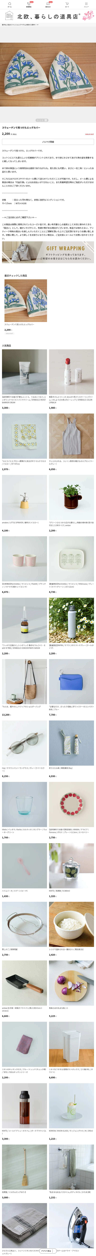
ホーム (10, 7)
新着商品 (28, 7)
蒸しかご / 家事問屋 (10, 949)
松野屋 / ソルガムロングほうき (14, 1192)
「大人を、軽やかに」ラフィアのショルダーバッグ (21, 706)
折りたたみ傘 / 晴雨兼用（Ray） (61, 768)
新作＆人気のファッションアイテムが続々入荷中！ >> (20, 25)
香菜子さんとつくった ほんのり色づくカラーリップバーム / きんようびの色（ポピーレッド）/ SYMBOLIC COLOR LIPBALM (71, 400)
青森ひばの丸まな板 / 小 (58, 1008)
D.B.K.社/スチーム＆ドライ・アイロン (64, 1250)
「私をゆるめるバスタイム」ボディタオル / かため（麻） (70, 1192)
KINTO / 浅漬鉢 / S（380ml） (59, 890)
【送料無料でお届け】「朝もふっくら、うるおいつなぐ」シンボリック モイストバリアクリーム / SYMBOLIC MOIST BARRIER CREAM (24, 400)
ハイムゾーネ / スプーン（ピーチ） (15, 890)
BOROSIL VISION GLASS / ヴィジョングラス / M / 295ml (71, 1130)
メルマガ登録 (48, 142)
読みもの (48, 7)
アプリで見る (46, 1251)
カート (67, 7)
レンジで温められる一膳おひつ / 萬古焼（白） (66, 949)
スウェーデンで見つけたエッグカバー (19, 324)
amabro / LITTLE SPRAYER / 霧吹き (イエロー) (20, 522)
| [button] (40, 120)
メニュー (86, 6)
